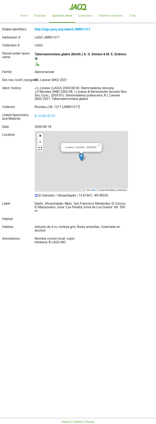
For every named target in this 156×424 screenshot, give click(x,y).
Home (24, 15)
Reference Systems (111, 15)
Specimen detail (62, 15)
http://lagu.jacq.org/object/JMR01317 (63, 29)
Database (40, 15)
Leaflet (91, 190)
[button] (81, 157)
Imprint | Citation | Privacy (78, 421)
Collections (85, 15)
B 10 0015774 (45, 116)
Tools (132, 15)
